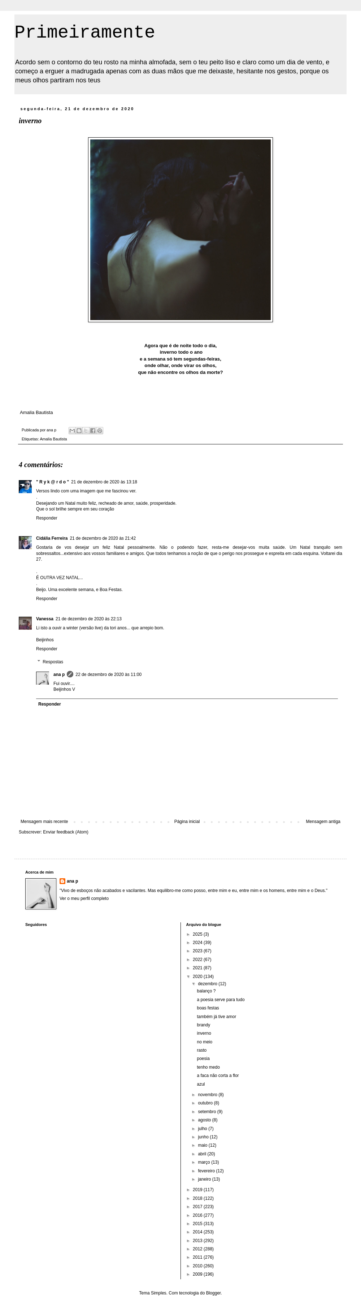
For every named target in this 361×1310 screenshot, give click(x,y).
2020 (198, 976)
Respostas (53, 661)
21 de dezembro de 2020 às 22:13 (89, 618)
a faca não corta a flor (218, 1075)
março (204, 1162)
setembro (207, 1111)
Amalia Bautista (53, 439)
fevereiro (207, 1170)
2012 (198, 1248)
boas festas (208, 1007)
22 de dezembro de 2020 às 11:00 (108, 674)
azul (201, 1084)
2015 (198, 1223)
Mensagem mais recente (44, 821)
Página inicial (187, 821)
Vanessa (44, 618)
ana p (59, 674)
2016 (198, 1215)
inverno (204, 1033)
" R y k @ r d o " (52, 481)
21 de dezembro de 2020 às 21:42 (103, 538)
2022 (198, 959)
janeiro (205, 1179)
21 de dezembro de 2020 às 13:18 (104, 481)
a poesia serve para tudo (220, 999)
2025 (198, 934)
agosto (205, 1119)
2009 (198, 1274)
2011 (198, 1257)
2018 (198, 1198)
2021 (198, 967)
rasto (201, 1050)
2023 (198, 950)
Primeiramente (84, 32)
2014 (198, 1231)
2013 (198, 1240)
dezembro (208, 983)
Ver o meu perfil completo (84, 898)
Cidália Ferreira (52, 538)
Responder (46, 518)
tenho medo (208, 1067)
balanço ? (206, 991)
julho (203, 1128)
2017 (198, 1206)
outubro (206, 1103)
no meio (204, 1041)
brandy (203, 1024)
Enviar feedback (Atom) (65, 832)
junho (204, 1136)
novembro (208, 1094)
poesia (203, 1058)
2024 (198, 942)
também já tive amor (216, 1016)
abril (202, 1153)
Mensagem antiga (323, 821)
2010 (198, 1265)
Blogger (213, 1293)
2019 (198, 1189)
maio (203, 1145)
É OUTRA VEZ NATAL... (59, 577)
